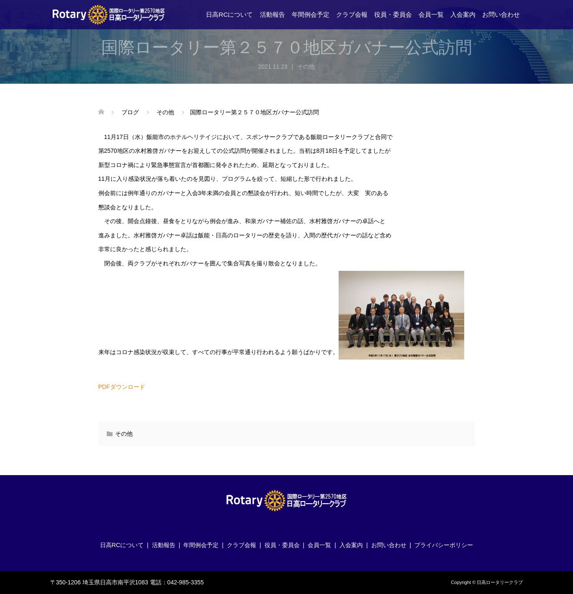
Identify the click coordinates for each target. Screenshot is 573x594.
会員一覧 (431, 14)
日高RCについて (229, 14)
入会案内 (462, 14)
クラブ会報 (351, 14)
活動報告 (272, 14)
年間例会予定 (310, 14)
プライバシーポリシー (443, 545)
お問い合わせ (501, 14)
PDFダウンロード (121, 386)
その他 (306, 66)
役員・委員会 (393, 14)
